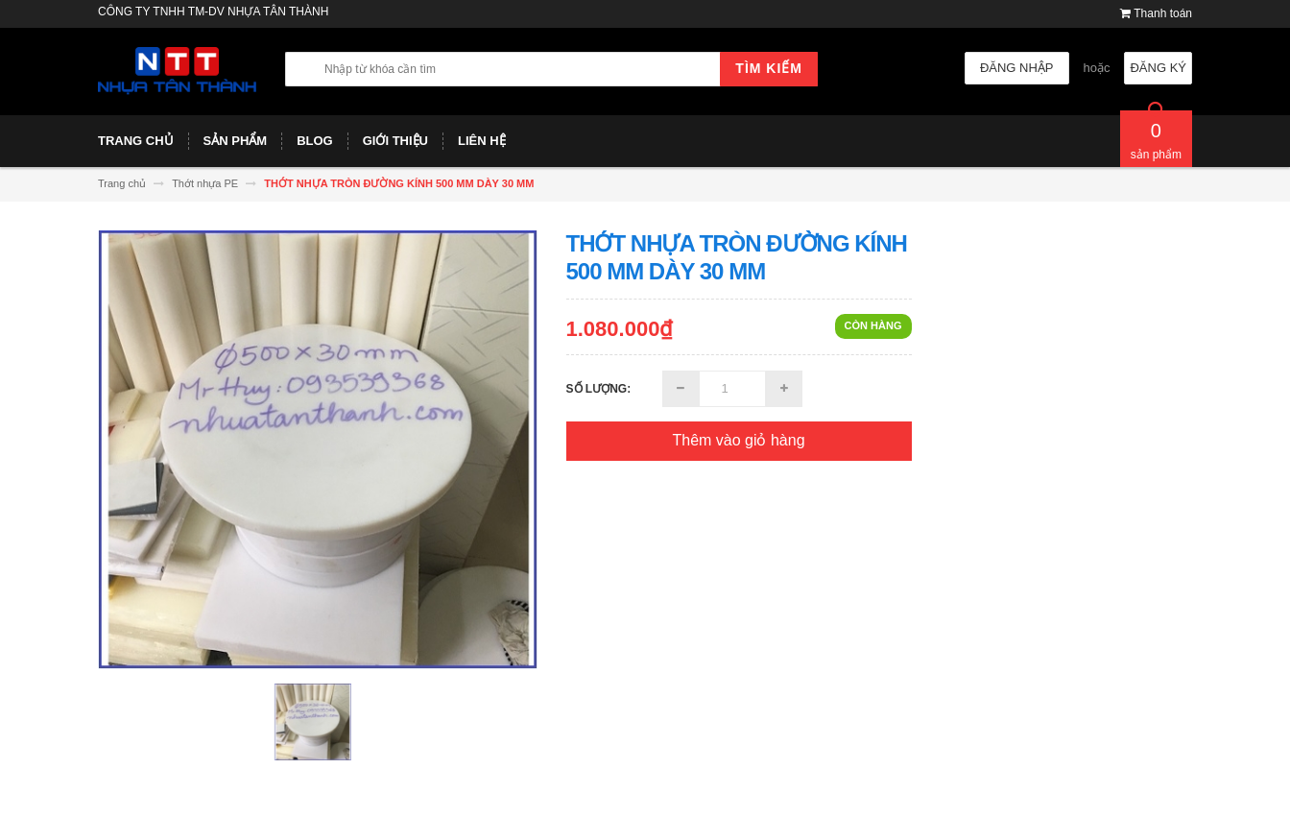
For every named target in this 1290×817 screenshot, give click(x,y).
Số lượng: (599, 389)
